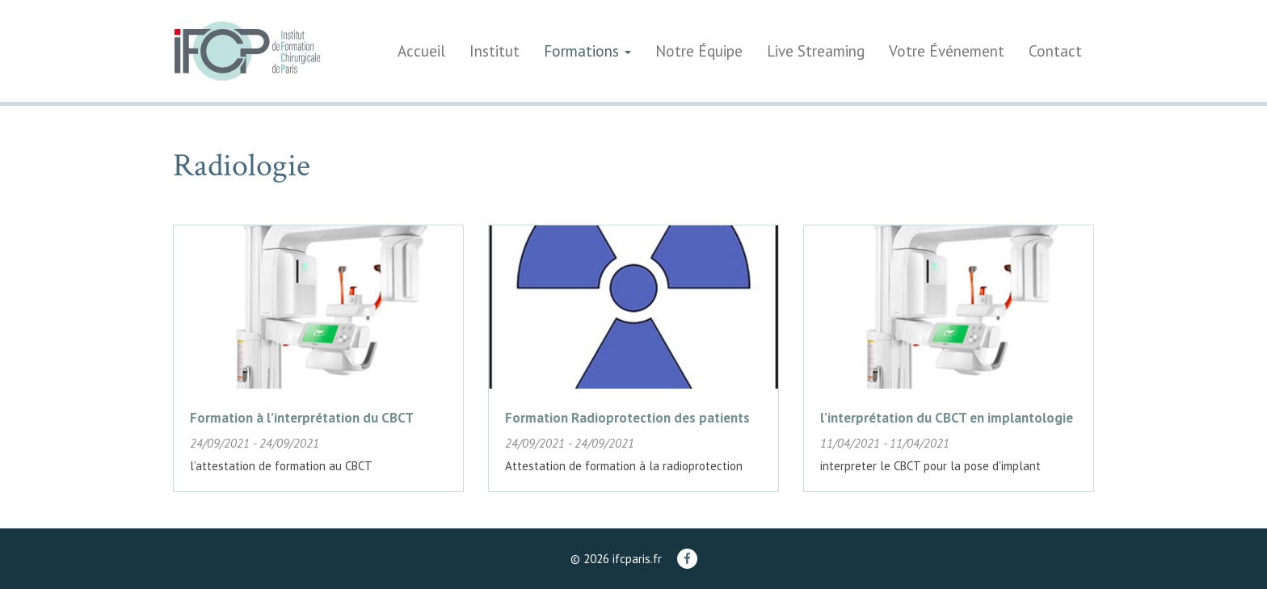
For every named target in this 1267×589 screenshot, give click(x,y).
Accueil (421, 51)
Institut (494, 51)
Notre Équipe (699, 51)
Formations (587, 51)
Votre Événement (946, 51)
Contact (1055, 51)
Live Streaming (816, 51)
